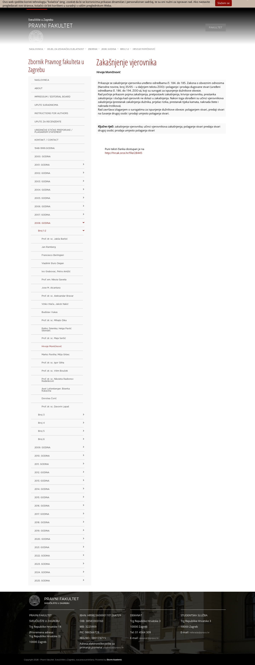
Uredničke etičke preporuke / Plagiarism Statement (53, 131)
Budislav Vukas (50, 312)
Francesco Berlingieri (53, 255)
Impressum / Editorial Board (52, 97)
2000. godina (42, 156)
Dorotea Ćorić (49, 398)
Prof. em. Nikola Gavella (54, 280)
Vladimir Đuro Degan (53, 263)
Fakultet (215, 27)
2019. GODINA (42, 531)
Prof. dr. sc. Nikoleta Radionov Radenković (57, 380)
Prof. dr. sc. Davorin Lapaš (55, 407)
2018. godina (42, 522)
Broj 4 (41, 423)
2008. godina (108, 49)
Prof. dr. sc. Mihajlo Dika (54, 320)
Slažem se (223, 3)
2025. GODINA (42, 581)
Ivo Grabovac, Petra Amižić (56, 271)
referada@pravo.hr (199, 633)
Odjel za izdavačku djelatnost (65, 49)
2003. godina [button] (42, 181)
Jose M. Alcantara (51, 288)
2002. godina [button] (42, 173)
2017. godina (42, 514)
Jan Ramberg (49, 247)
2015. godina (42, 497)
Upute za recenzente (48, 122)
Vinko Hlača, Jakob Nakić (55, 304)
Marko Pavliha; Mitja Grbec (56, 354)
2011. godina (42, 464)
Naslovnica (36, 49)
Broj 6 (41, 439)
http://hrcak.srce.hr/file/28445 (123, 153)
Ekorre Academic (114, 659)
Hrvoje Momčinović (144, 49)
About (38, 88)
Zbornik (92, 49)
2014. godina (42, 489)
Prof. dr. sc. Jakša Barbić (55, 239)
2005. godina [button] (42, 198)
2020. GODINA (42, 539)
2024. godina (42, 572)
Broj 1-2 (124, 49)
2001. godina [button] (42, 165)
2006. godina (42, 206)
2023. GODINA (42, 564)
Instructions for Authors (51, 113)
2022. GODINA (42, 556)
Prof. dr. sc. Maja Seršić (54, 338)
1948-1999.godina (45, 148)
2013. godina (42, 481)
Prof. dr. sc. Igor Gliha (53, 363)
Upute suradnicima (46, 105)
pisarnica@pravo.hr (113, 648)
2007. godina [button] (42, 215)
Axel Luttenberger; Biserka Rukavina (56, 390)
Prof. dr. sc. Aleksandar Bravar (57, 296)
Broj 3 (41, 415)
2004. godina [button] (42, 190)
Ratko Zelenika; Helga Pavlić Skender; (57, 329)
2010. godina (42, 456)
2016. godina (42, 506)
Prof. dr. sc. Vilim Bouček (55, 371)
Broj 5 (41, 431)
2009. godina (42, 447)
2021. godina (42, 547)
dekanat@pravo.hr (149, 638)
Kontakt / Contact (46, 140)
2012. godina (42, 472)
